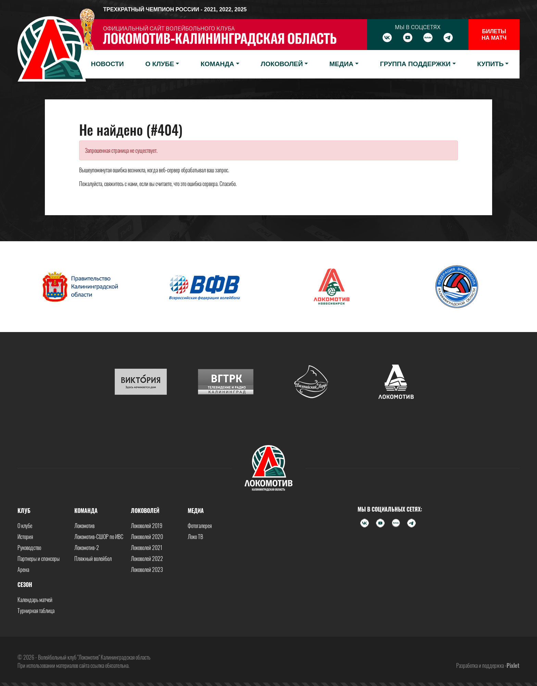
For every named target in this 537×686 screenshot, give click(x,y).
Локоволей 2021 (146, 547)
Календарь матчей (34, 600)
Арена (23, 569)
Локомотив (84, 526)
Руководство (29, 547)
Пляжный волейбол (93, 558)
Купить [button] (490, 64)
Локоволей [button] (282, 64)
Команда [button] (217, 64)
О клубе (24, 526)
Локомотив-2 (86, 547)
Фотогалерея (200, 526)
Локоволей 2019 (146, 526)
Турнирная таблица (35, 611)
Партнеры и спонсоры (38, 558)
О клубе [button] (159, 64)
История (25, 536)
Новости (107, 64)
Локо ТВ (195, 536)
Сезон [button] (24, 584)
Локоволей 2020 (147, 536)
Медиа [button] (341, 64)
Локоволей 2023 (147, 569)
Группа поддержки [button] (415, 64)
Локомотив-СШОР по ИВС (98, 536)
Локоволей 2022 (147, 558)
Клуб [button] (23, 510)
